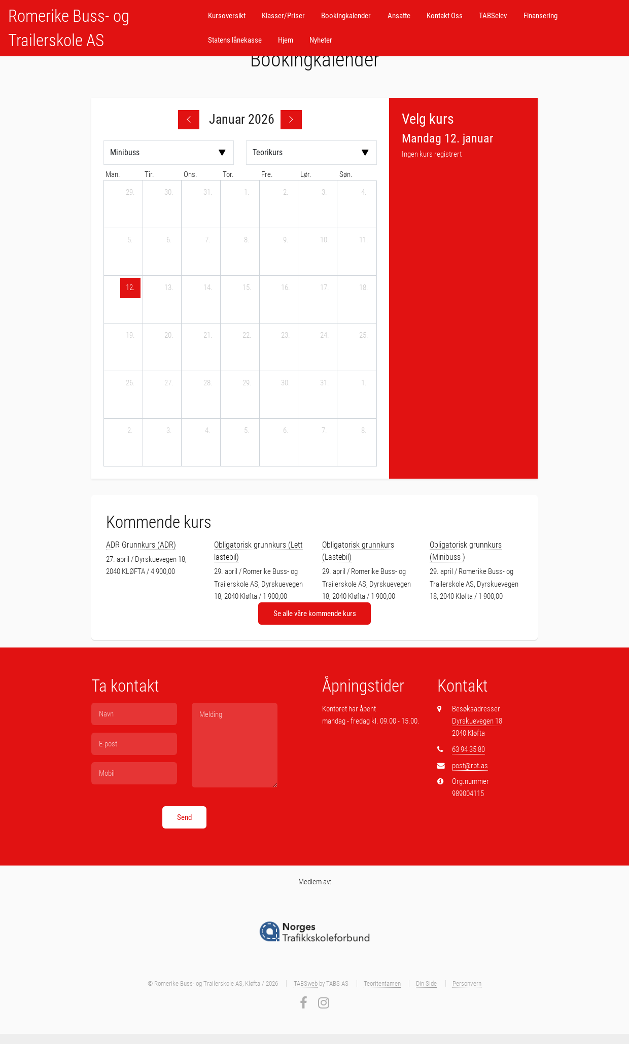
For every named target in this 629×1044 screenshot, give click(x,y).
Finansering (540, 15)
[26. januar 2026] (130, 383)
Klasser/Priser (283, 15)
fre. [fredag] (267, 174)
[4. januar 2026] (364, 193)
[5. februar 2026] (247, 431)
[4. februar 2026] (208, 431)
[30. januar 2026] (285, 383)
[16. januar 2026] (285, 288)
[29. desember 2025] (130, 193)
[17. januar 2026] (324, 288)
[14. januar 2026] (208, 288)
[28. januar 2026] (208, 383)
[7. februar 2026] (324, 431)
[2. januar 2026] (285, 193)
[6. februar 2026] (285, 431)
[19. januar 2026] (130, 335)
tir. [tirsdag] (149, 174)
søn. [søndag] (346, 174)
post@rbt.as (470, 765)
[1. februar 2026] (364, 383)
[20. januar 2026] (169, 335)
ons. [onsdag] (190, 174)
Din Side (426, 983)
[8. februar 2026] (364, 431)
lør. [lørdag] (305, 174)
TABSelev (493, 15)
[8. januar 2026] (247, 240)
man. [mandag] (113, 174)
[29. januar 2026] (247, 383)
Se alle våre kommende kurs (314, 613)
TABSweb (306, 983)
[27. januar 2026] (169, 383)
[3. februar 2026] (169, 431)
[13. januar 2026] (169, 288)
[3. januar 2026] (324, 193)
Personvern (466, 983)
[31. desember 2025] (208, 193)
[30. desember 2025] (169, 193)
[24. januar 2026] (324, 335)
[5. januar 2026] (130, 240)
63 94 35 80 (468, 749)
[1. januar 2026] (247, 193)
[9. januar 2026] (285, 240)
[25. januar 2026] (364, 335)
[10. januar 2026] (324, 240)
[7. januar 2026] (208, 240)
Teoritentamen (382, 983)
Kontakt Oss (445, 15)
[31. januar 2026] (324, 383)
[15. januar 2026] (247, 288)
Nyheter (320, 40)
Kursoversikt (227, 15)
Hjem (285, 40)
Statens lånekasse (235, 40)
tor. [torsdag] (228, 174)
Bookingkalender (346, 15)
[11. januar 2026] (364, 240)
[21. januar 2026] (208, 335)
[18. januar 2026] (364, 288)
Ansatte (399, 15)
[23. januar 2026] (285, 335)
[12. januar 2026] (130, 288)
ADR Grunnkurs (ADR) (141, 545)
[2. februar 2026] (130, 431)
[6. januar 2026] (169, 240)
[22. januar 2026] (247, 335)
